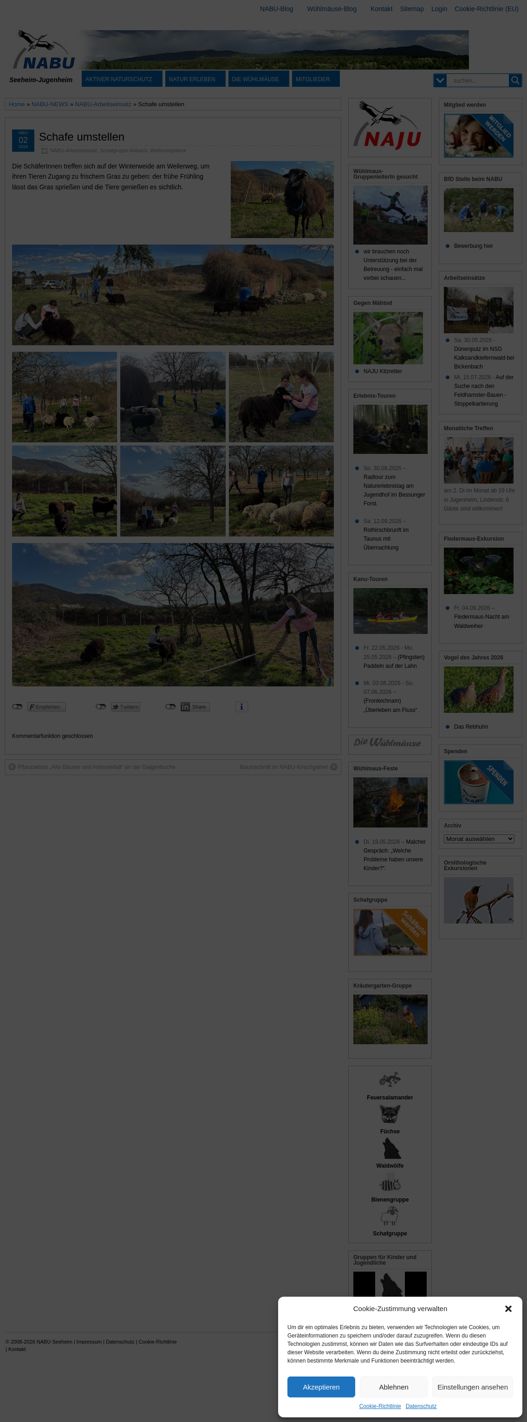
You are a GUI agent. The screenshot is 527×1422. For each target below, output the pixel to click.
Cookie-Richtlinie (380, 1406)
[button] (508, 1308)
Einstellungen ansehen (472, 1387)
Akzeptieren (321, 1387)
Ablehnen (393, 1387)
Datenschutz (421, 1406)
